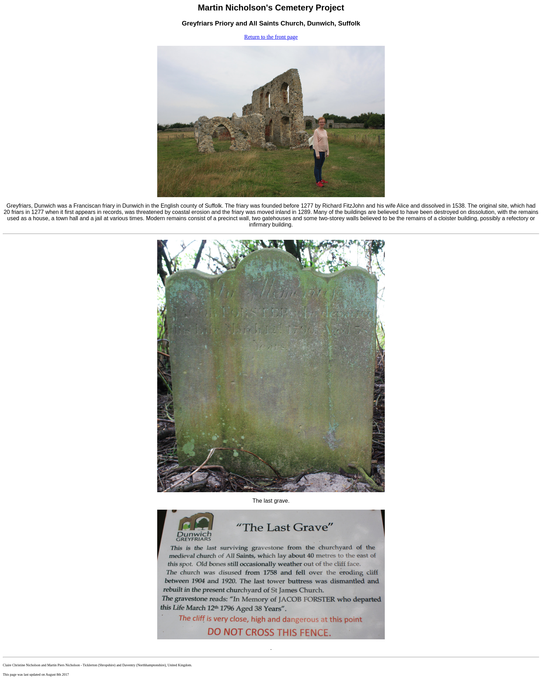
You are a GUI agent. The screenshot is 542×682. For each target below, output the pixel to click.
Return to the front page (271, 37)
